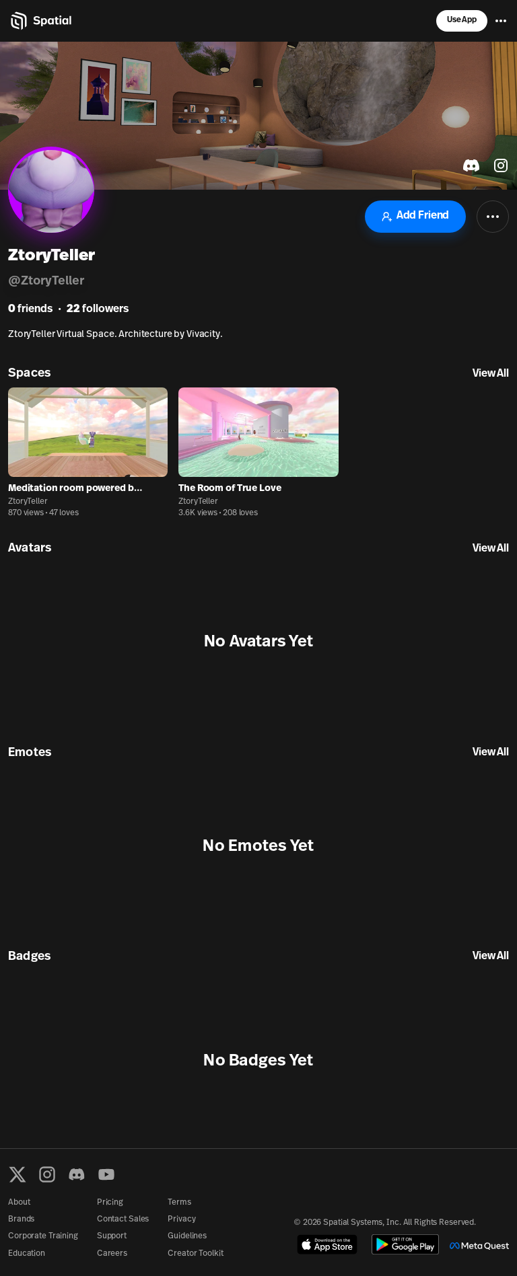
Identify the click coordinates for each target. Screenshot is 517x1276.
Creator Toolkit (195, 1254)
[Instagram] (47, 1174)
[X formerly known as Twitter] (17, 1174)
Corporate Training (43, 1236)
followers (98, 309)
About (19, 1203)
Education (26, 1254)
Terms (179, 1203)
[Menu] (501, 21)
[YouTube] (106, 1174)
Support (112, 1236)
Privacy (181, 1219)
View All (491, 374)
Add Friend (415, 216)
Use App (462, 20)
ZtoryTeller (28, 502)
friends (30, 309)
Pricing (110, 1203)
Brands (21, 1219)
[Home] (40, 21)
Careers (112, 1254)
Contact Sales (123, 1219)
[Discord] (76, 1174)
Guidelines (187, 1236)
